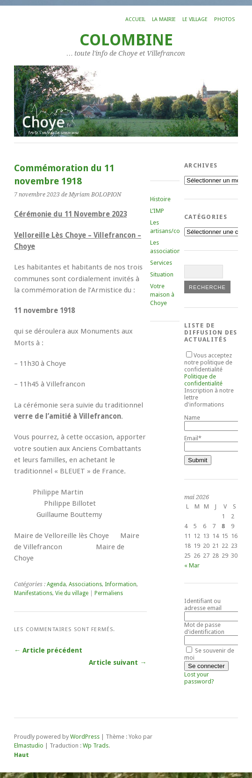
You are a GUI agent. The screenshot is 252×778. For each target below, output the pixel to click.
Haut (21, 754)
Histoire (160, 199)
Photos (224, 19)
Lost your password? (199, 678)
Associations (85, 584)
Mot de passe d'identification (204, 628)
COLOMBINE (126, 40)
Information (121, 584)
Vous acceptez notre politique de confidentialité (208, 369)
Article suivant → (117, 662)
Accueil (135, 19)
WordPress (85, 736)
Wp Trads (95, 745)
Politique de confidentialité (203, 380)
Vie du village (71, 593)
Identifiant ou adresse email (203, 604)
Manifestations (33, 593)
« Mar (192, 565)
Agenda (56, 584)
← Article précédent (48, 650)
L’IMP (157, 210)
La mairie (164, 19)
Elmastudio (28, 745)
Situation (161, 274)
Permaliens (108, 593)
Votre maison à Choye (162, 294)
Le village (195, 19)
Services (161, 262)
